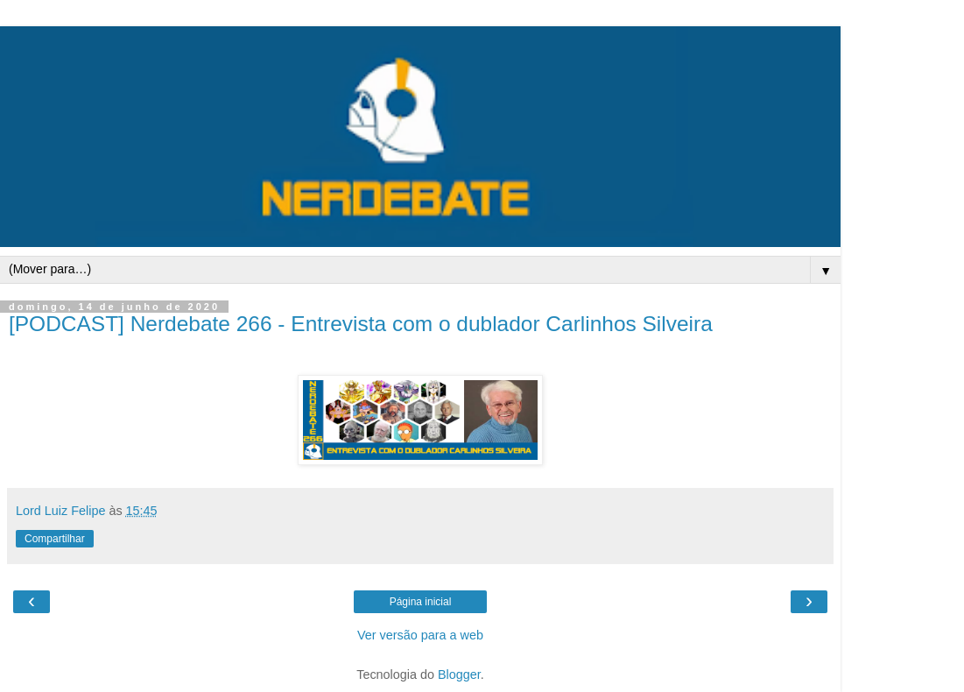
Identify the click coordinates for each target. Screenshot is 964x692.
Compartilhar (55, 539)
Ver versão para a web (420, 635)
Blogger (459, 674)
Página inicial (421, 602)
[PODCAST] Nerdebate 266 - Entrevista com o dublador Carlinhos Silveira (361, 323)
